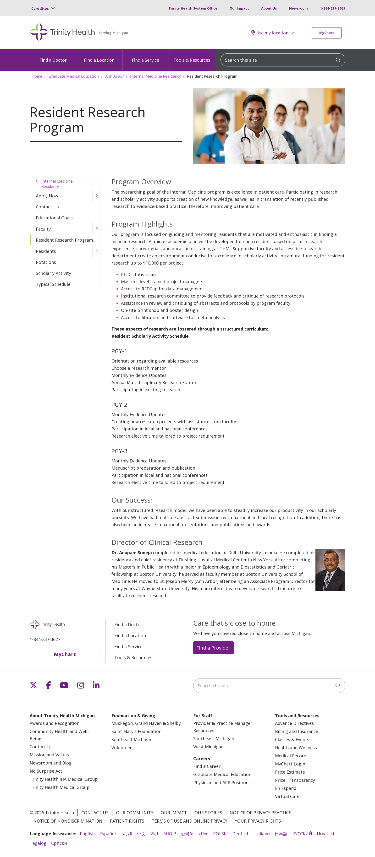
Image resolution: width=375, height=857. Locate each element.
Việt (154, 833)
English (87, 833)
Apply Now (47, 196)
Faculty (43, 229)
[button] (96, 195)
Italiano (262, 833)
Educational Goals (54, 218)
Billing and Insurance (296, 731)
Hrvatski (325, 833)
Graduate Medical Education (222, 774)
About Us (269, 8)
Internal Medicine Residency (57, 184)
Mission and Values (49, 755)
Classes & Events (292, 739)
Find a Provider (213, 647)
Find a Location (99, 56)
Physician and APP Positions (222, 782)
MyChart (326, 32)
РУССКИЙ (302, 833)
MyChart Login (290, 764)
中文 (141, 833)
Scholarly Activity (53, 273)
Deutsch (240, 833)
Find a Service (145, 56)
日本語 (281, 833)
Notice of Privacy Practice (260, 812)
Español (107, 833)
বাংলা (203, 833)
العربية (126, 833)
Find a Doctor (53, 56)
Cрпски (59, 843)
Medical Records (292, 756)
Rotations (46, 262)
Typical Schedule (53, 284)
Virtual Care (287, 796)
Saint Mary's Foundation (136, 731)
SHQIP (169, 833)
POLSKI (220, 833)
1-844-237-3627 (332, 8)
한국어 (187, 833)
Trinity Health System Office (192, 8)
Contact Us (47, 207)
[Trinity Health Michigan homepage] (62, 32)
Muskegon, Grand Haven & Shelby (146, 723)
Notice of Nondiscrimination (67, 821)
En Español (286, 788)
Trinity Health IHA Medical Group (64, 779)
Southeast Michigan (131, 739)
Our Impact (239, 8)
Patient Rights (127, 821)
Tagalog (38, 843)
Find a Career (207, 766)
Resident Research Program (64, 240)
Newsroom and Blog (51, 763)
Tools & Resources (192, 56)
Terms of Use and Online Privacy (189, 821)
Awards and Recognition (54, 723)
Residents (46, 251)
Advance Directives (294, 723)
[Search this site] (283, 59)
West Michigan (208, 746)
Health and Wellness (296, 747)
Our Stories (208, 812)
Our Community (134, 812)
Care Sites (40, 8)
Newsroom (298, 8)
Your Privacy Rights (258, 821)
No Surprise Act (46, 771)
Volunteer (121, 747)
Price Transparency (295, 780)
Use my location (269, 32)
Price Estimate (290, 772)
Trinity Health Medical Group (60, 787)
